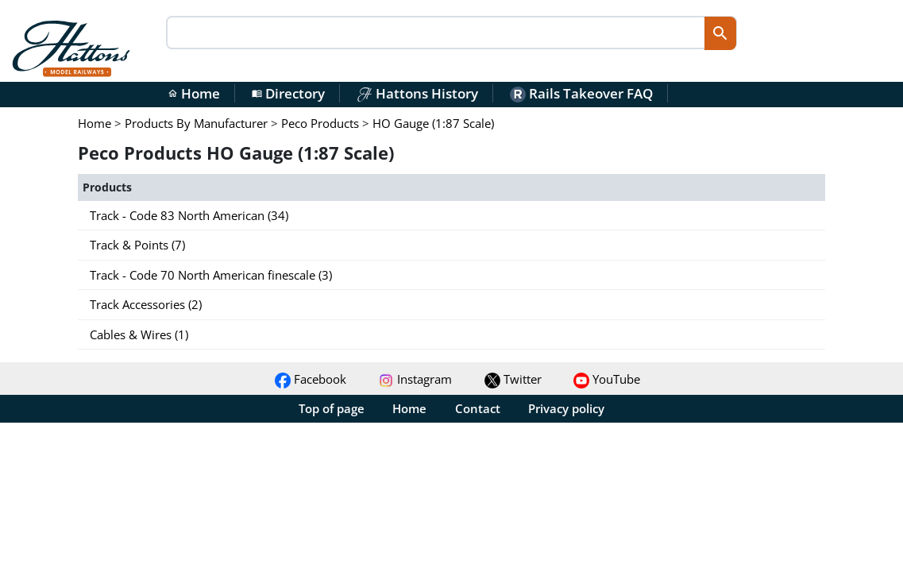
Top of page (332, 408)
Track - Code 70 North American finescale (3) (211, 275)
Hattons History (417, 93)
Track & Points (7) (137, 245)
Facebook (310, 379)
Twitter (513, 379)
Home (194, 93)
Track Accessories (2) (146, 304)
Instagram (415, 379)
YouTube (606, 379)
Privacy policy (566, 408)
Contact (477, 408)
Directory (288, 93)
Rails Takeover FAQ (581, 93)
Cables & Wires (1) (139, 334)
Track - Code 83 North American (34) (189, 215)
